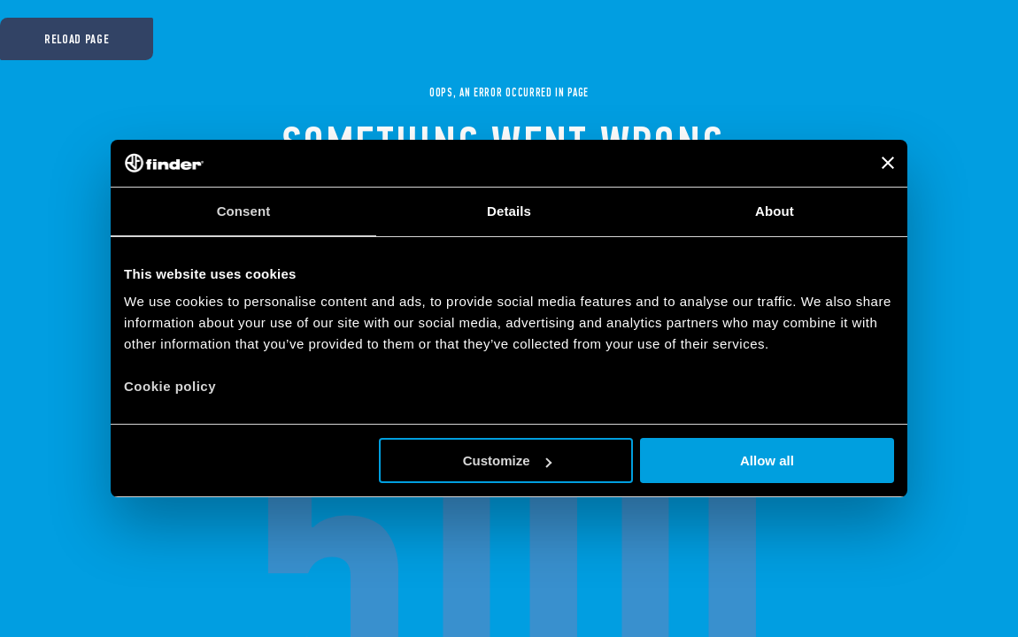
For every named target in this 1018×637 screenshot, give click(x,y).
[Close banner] (888, 163)
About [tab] (774, 211)
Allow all (767, 460)
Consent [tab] (244, 211)
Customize (507, 460)
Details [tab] (509, 211)
